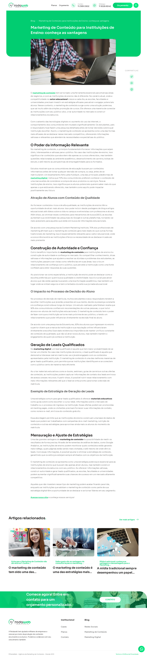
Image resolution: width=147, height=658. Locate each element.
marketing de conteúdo (44, 93)
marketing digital (39, 178)
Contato (65, 637)
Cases (64, 627)
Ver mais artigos (127, 520)
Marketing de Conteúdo (95, 632)
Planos (54, 5)
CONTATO (110, 599)
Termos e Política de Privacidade (127, 654)
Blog (33, 21)
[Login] (136, 5)
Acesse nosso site (39, 497)
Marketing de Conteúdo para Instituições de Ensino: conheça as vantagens (74, 21)
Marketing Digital (92, 637)
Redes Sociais (91, 627)
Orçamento (64, 5)
